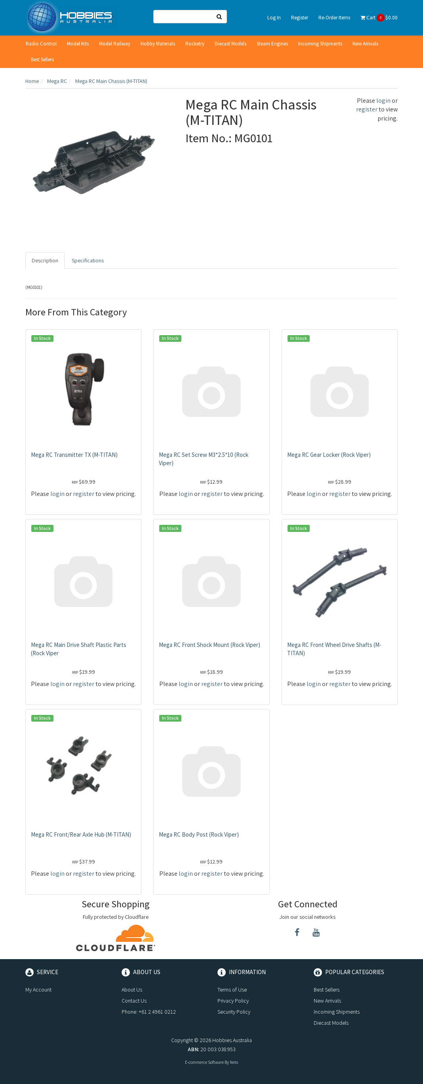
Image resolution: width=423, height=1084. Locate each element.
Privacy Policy (233, 1000)
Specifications (88, 260)
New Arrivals (365, 43)
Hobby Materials (158, 43)
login (383, 100)
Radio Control (41, 43)
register (366, 109)
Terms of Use (232, 989)
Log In (274, 17)
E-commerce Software (204, 1062)
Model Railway (114, 43)
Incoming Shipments (320, 43)
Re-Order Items (334, 17)
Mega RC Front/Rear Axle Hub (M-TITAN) (81, 834)
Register (299, 17)
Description (45, 260)
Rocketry (194, 43)
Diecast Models (230, 43)
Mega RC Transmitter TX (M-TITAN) (74, 454)
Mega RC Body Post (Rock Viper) (199, 834)
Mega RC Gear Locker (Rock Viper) (329, 454)
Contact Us (134, 1000)
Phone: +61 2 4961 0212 (149, 1011)
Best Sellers (42, 59)
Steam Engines (272, 43)
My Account (38, 989)
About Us (132, 989)
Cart (379, 18)
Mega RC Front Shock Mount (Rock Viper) (209, 645)
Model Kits (78, 43)
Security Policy (233, 1011)
